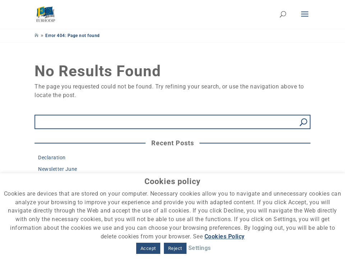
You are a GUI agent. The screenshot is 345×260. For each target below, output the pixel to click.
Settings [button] (199, 248)
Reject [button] (175, 248)
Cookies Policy (224, 236)
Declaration (52, 157)
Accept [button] (148, 248)
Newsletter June (57, 169)
